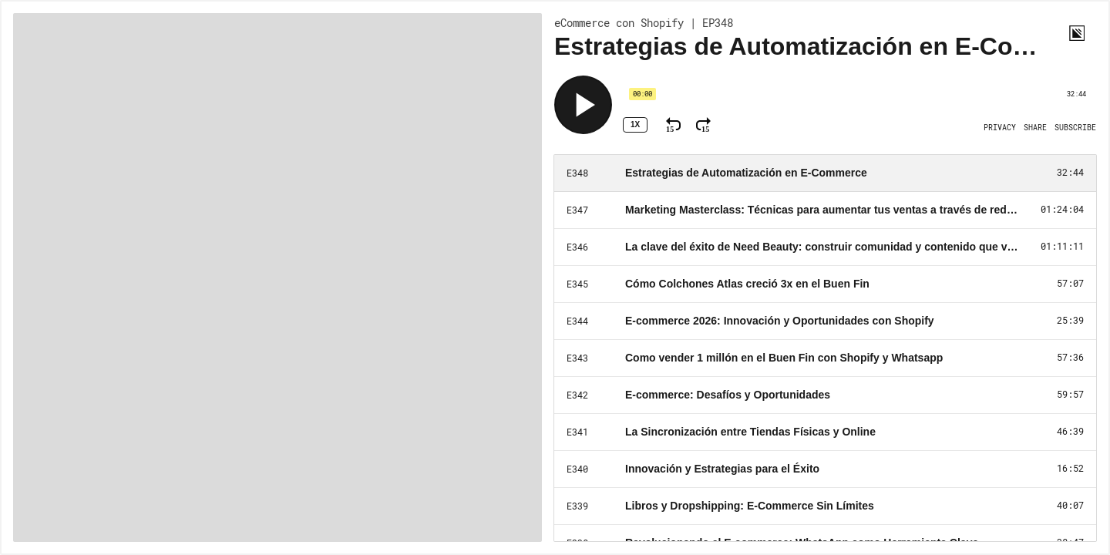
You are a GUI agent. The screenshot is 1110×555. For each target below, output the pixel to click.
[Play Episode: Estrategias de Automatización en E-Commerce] (825, 173)
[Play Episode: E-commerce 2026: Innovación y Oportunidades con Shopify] (825, 321)
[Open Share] (1035, 128)
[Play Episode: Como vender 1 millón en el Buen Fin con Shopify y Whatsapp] (825, 358)
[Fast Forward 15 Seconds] (703, 125)
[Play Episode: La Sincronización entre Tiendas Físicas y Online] (825, 432)
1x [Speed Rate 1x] (635, 124)
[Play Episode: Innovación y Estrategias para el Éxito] (825, 469)
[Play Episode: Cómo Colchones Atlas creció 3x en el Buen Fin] (825, 284)
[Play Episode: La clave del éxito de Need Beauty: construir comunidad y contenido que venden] (825, 247)
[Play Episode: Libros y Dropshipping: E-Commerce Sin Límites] (825, 506)
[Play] (583, 105)
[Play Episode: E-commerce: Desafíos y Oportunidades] (825, 395)
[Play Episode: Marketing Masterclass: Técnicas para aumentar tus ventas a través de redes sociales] (825, 210)
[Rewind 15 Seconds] (673, 125)
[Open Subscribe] (1075, 128)
